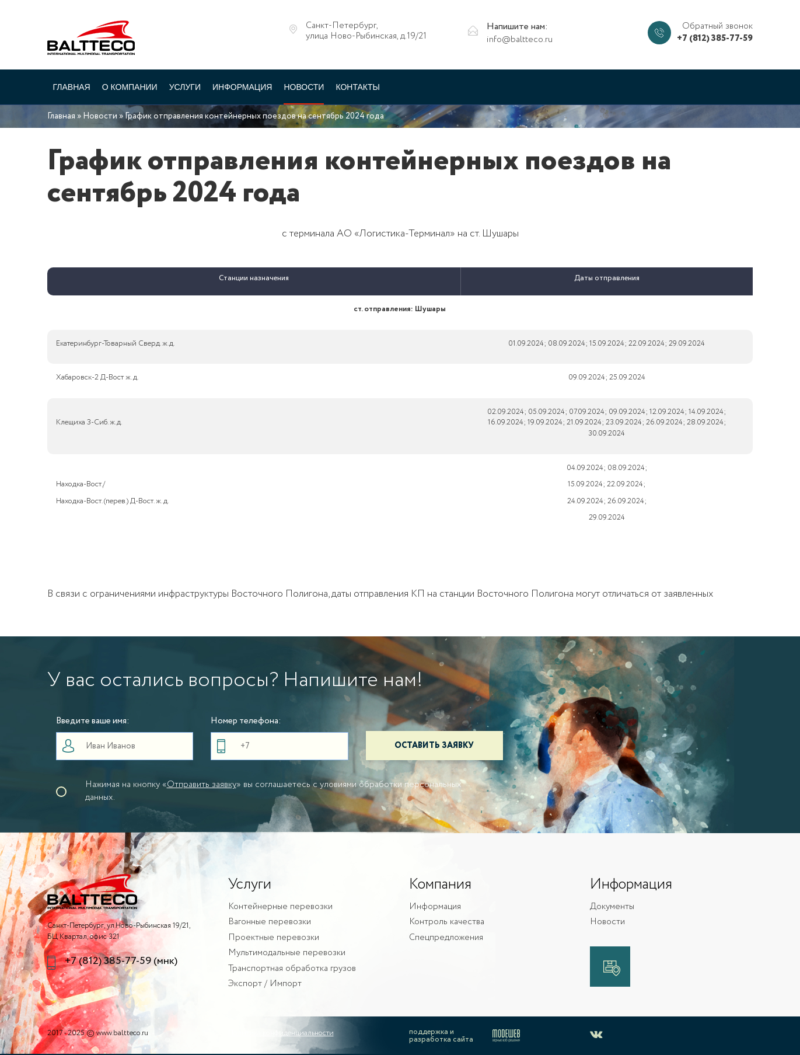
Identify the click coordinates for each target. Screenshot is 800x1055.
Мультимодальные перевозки (286, 953)
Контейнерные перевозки (280, 907)
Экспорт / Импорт (265, 984)
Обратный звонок (717, 26)
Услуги (185, 87)
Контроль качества (446, 922)
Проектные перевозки (273, 938)
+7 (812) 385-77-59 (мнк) (121, 961)
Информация (242, 87)
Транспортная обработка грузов (292, 969)
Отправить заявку (201, 784)
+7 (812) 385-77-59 (715, 39)
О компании (130, 87)
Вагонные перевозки (269, 922)
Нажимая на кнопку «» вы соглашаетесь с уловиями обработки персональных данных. (273, 791)
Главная (71, 87)
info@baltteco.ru (520, 40)
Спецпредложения (446, 938)
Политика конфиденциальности (281, 1033)
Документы (612, 907)
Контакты (358, 87)
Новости (304, 87)
